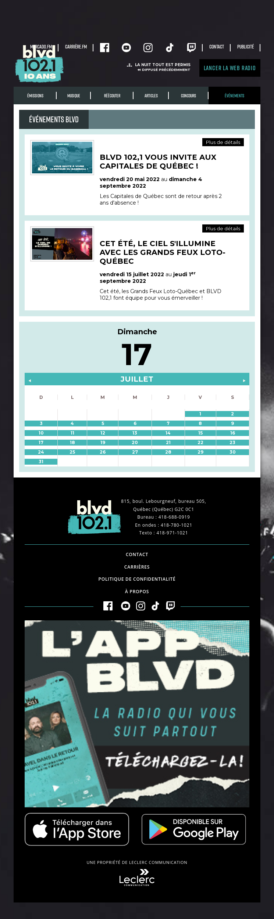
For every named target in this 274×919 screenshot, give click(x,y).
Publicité (245, 46)
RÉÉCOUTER (112, 95)
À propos (137, 591)
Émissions (35, 95)
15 (200, 433)
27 (135, 452)
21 (168, 442)
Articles (151, 95)
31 (41, 461)
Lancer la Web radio (230, 68)
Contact (216, 46)
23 (232, 442)
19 (102, 442)
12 (102, 433)
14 (168, 433)
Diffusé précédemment (166, 70)
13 (134, 433)
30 (232, 452)
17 (41, 442)
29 (200, 452)
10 (41, 433)
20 (135, 442)
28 (168, 452)
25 (72, 452)
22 (200, 442)
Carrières (137, 567)
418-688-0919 (174, 517)
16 (232, 433)
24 (41, 452)
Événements (234, 95)
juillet (137, 379)
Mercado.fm (41, 46)
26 (103, 452)
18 (72, 442)
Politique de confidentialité (136, 579)
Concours (188, 95)
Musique (73, 95)
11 (72, 433)
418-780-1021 (176, 525)
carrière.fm (76, 46)
